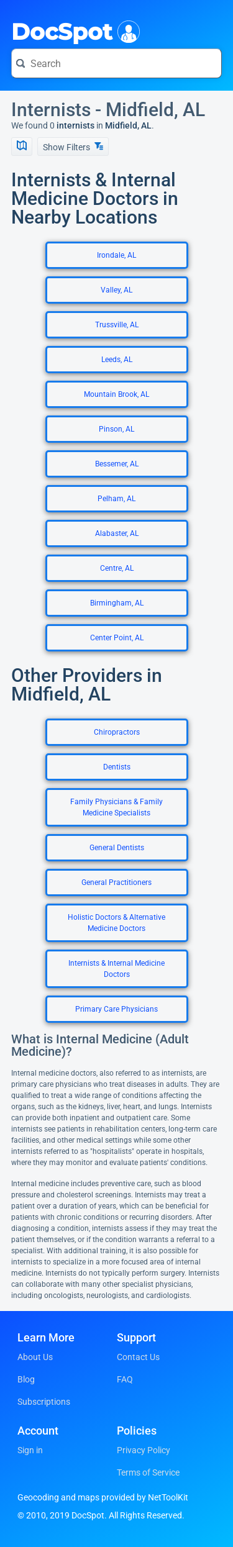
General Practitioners (116, 882)
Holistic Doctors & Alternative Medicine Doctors (116, 923)
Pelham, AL (116, 498)
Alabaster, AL (117, 533)
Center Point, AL (117, 637)
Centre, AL (117, 568)
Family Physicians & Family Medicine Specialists (116, 807)
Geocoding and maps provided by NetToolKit (102, 1497)
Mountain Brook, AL (116, 394)
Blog (26, 1379)
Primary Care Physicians (116, 1009)
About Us (35, 1357)
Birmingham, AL (117, 603)
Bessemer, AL (117, 464)
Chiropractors (117, 732)
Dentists (116, 767)
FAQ (125, 1379)
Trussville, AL (117, 324)
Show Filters (73, 147)
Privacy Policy (143, 1450)
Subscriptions (43, 1402)
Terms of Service (148, 1472)
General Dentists (116, 847)
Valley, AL (116, 290)
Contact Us (138, 1357)
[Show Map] (21, 146)
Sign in (30, 1450)
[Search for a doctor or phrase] (116, 63)
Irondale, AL (116, 255)
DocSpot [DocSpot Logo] (73, 30)
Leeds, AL (116, 359)
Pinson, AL (116, 429)
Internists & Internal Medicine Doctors (116, 969)
